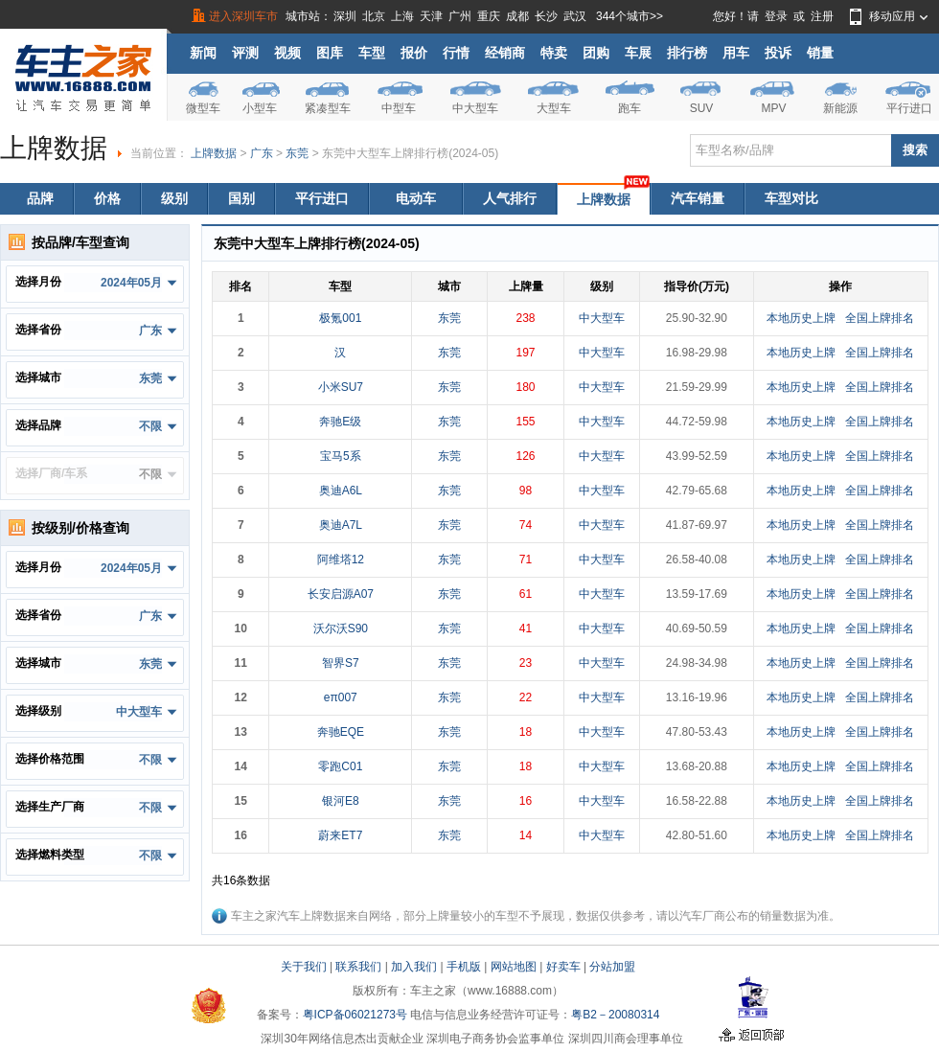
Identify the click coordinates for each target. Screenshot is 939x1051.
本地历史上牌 (801, 318)
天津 (431, 16)
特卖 (553, 52)
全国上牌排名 (879, 318)
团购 (596, 52)
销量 (820, 52)
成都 (517, 16)
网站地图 (514, 966)
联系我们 (358, 966)
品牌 (40, 198)
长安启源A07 (341, 594)
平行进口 (909, 108)
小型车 (259, 108)
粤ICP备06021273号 (355, 1014)
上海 (402, 16)
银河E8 (340, 801)
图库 (329, 52)
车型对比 (791, 198)
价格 (107, 198)
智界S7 (340, 663)
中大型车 (475, 108)
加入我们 (414, 966)
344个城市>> (629, 16)
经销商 (505, 52)
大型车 (554, 108)
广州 (459, 16)
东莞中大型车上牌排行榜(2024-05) (410, 153)
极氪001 (340, 318)
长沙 (546, 16)
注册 (822, 16)
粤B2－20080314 (615, 1014)
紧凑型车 (328, 108)
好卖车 (563, 966)
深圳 (344, 16)
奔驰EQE (340, 732)
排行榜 (687, 52)
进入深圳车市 (243, 16)
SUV (702, 108)
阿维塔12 (340, 559)
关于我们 (304, 966)
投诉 (778, 52)
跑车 (629, 108)
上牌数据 (214, 153)
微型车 (203, 108)
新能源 (840, 108)
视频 (287, 52)
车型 (371, 52)
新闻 (203, 52)
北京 (373, 16)
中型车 (398, 108)
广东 (261, 153)
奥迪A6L (340, 490)
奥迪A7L (340, 525)
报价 (414, 52)
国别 (241, 198)
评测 (245, 52)
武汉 (574, 16)
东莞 (297, 153)
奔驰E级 (340, 421)
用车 (735, 52)
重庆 (488, 16)
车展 (638, 52)
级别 (174, 198)
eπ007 (340, 697)
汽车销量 (697, 198)
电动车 (416, 198)
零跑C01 (340, 766)
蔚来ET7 (340, 835)
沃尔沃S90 (340, 628)
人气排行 (510, 198)
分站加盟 (612, 966)
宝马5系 (340, 456)
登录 (776, 16)
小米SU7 (340, 387)
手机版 (464, 966)
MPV (773, 108)
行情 (456, 52)
